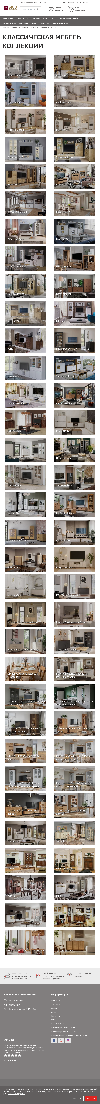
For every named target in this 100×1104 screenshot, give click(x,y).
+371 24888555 (27, 2)
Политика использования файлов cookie (69, 1035)
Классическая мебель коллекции (45, 27)
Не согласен (76, 1099)
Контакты (55, 1000)
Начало (6, 27)
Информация (68, 2)
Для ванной (44, 23)
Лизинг (54, 1012)
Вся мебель (8, 18)
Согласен (91, 1099)
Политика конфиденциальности (65, 1027)
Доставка (55, 1004)
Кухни (53, 18)
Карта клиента (57, 1023)
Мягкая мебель (9, 23)
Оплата (54, 1008)
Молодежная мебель (69, 18)
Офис (34, 23)
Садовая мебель (60, 23)
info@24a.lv (41, 2)
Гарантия (55, 1016)
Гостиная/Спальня (39, 18)
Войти (85, 2)
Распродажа (21, 18)
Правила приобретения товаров (65, 1031)
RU (79, 2)
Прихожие (23, 23)
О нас (53, 1020)
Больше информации (16, 1094)
